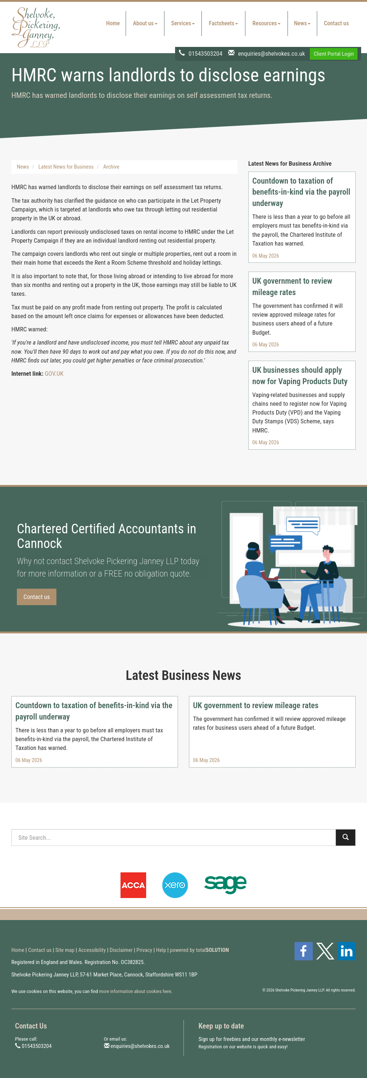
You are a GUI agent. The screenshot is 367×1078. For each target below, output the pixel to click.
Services (182, 23)
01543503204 (205, 53)
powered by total (199, 950)
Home (113, 23)
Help (161, 950)
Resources (266, 23)
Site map (64, 950)
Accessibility (92, 950)
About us (145, 23)
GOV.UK (54, 373)
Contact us (336, 23)
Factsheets (223, 23)
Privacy (144, 950)
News (302, 23)
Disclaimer (121, 950)
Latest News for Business (66, 166)
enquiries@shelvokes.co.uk (271, 53)
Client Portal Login (334, 54)
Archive (111, 166)
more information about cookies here (135, 991)
